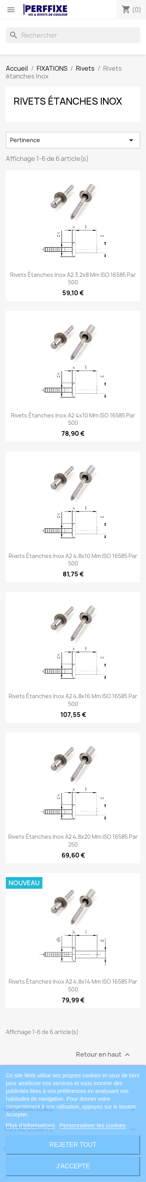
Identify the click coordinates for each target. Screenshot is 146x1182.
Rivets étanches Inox (68, 101)
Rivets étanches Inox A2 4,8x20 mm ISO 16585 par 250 (73, 840)
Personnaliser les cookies (93, 1125)
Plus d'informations (30, 1125)
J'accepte (73, 1166)
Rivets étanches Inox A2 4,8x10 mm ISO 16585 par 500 (73, 559)
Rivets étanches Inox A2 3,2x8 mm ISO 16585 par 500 (73, 278)
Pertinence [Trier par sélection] (73, 140)
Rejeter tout (72, 1144)
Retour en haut (104, 1055)
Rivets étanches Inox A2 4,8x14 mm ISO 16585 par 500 (73, 985)
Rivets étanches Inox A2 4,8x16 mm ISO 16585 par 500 (73, 700)
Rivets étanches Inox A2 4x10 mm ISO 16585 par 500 (73, 419)
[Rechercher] (73, 35)
